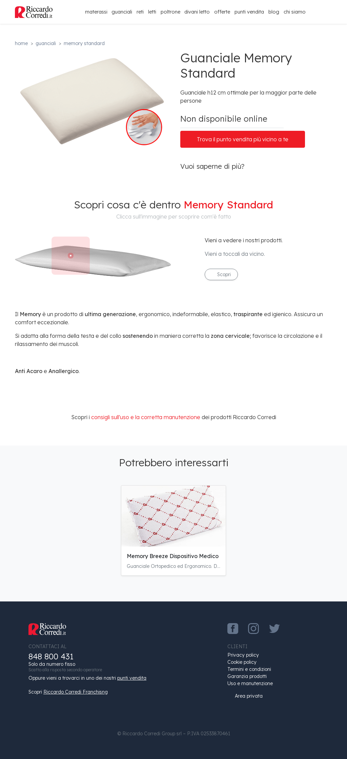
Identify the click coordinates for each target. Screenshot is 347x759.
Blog (273, 11)
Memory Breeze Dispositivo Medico (173, 556)
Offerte (222, 11)
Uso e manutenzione (250, 683)
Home (21, 43)
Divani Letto (197, 11)
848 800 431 (51, 656)
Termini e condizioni (249, 669)
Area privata (245, 696)
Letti (152, 11)
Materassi (96, 11)
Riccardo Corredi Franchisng (75, 692)
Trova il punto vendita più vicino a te (242, 139)
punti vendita (131, 678)
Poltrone (170, 11)
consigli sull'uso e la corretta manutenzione (145, 417)
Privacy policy (243, 655)
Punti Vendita (249, 11)
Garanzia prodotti (247, 676)
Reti (140, 11)
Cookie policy (242, 662)
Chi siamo (295, 11)
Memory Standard (84, 43)
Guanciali (121, 11)
